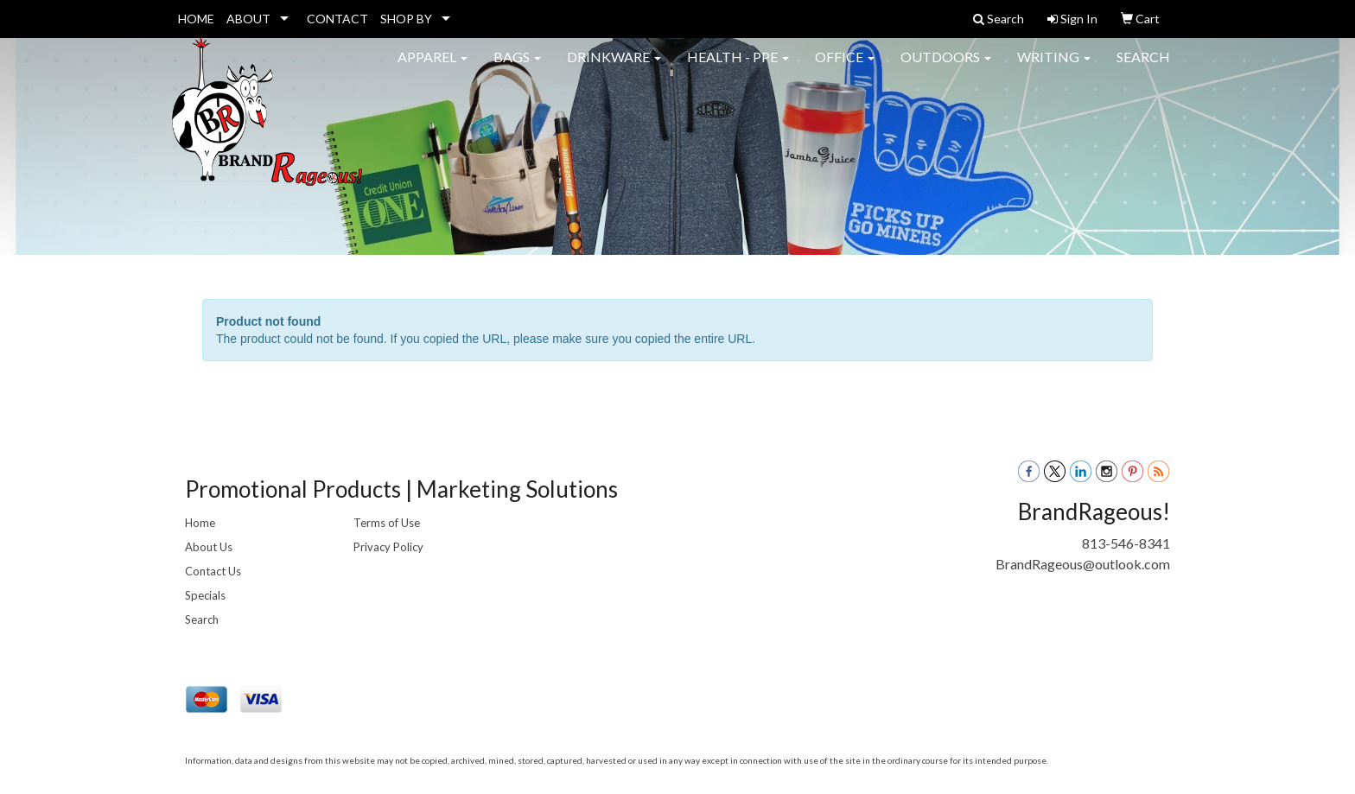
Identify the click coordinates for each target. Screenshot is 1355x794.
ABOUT (248, 18)
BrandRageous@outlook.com (1083, 564)
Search (1143, 68)
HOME (196, 18)
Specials (205, 595)
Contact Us (213, 571)
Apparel (433, 68)
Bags (517, 68)
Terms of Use (386, 523)
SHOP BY (406, 18)
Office (845, 68)
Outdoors (945, 68)
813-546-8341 (1126, 543)
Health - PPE (738, 68)
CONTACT (337, 18)
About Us (208, 547)
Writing (1054, 68)
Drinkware (614, 68)
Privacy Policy (388, 547)
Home (200, 523)
